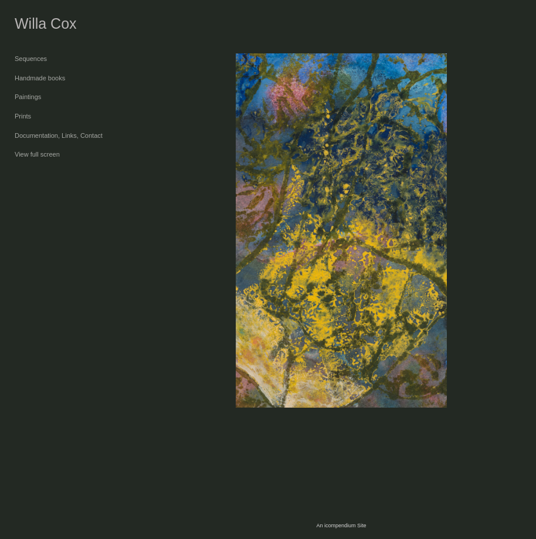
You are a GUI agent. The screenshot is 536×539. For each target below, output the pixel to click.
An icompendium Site (341, 525)
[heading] (44, 24)
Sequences (31, 58)
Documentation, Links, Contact (59, 135)
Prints (23, 116)
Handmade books (40, 78)
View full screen (37, 154)
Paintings (28, 96)
